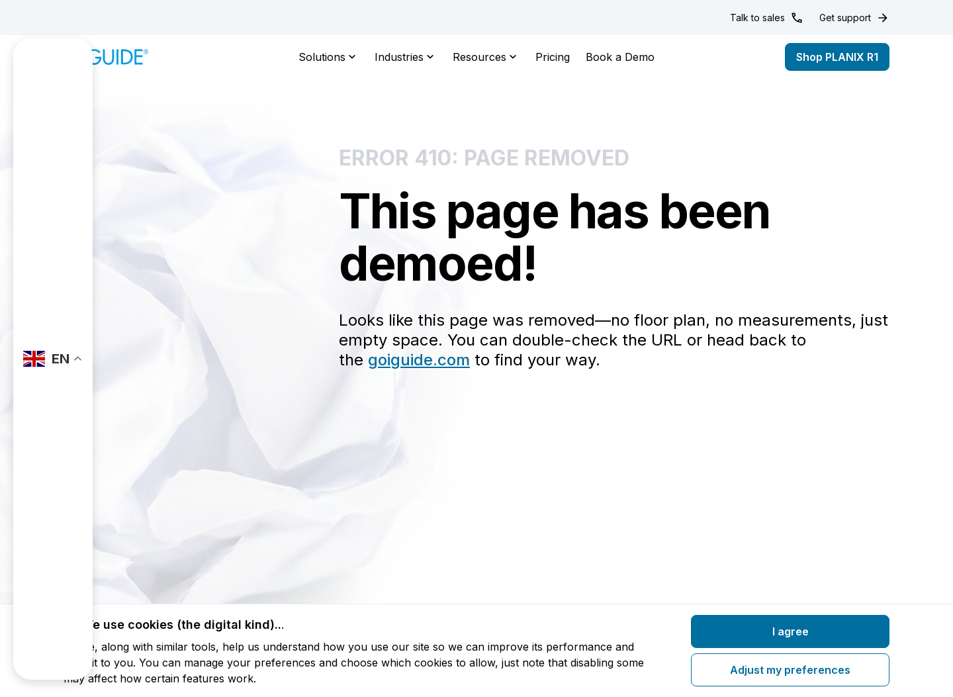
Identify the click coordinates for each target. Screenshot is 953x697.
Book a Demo (620, 57)
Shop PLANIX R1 (837, 57)
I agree (790, 631)
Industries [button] (406, 57)
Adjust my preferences (790, 669)
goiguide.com (419, 359)
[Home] (106, 57)
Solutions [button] (328, 57)
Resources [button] (486, 57)
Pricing (552, 57)
